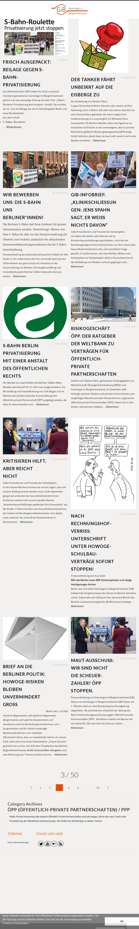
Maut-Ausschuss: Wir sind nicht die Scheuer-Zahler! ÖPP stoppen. (92, 675)
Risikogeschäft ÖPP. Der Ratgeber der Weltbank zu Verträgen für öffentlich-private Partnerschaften (94, 351)
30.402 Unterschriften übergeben (44, 750)
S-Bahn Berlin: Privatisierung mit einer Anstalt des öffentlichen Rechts (25, 361)
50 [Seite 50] (98, 787)
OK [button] (122, 921)
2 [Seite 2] (50, 787)
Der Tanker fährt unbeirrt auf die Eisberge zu (93, 87)
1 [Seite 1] (40, 787)
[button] (3, 927)
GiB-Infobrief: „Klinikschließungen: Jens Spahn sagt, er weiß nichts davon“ (93, 210)
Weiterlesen (14, 127)
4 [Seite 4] (69, 787)
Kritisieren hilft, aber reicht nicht (24, 468)
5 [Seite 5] (78, 787)
